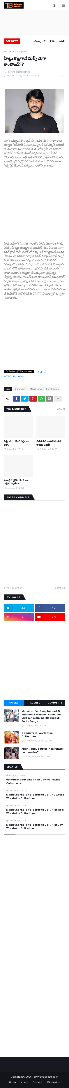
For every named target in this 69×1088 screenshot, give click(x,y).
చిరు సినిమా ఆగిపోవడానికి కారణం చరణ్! (48, 443)
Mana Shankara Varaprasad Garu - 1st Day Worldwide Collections (34, 826)
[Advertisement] (34, 202)
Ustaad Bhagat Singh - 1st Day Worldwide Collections (33, 781)
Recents (34, 702)
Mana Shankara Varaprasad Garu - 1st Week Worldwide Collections (35, 811)
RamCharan (52, 388)
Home (7, 51)
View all (61, 408)
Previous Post (14, 588)
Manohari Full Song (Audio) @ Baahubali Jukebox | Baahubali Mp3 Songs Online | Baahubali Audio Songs (41, 716)
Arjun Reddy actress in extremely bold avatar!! (42, 750)
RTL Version (53, 1082)
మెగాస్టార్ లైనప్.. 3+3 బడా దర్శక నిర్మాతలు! (16, 481)
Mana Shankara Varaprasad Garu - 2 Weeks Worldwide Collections (35, 796)
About (24, 1082)
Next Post (58, 588)
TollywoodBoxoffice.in (45, 1077)
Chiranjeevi (20, 51)
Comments (55, 702)
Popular (14, 702)
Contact (37, 1082)
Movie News (36, 388)
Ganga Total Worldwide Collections (49, 41)
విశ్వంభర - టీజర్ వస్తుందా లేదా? (16, 443)
